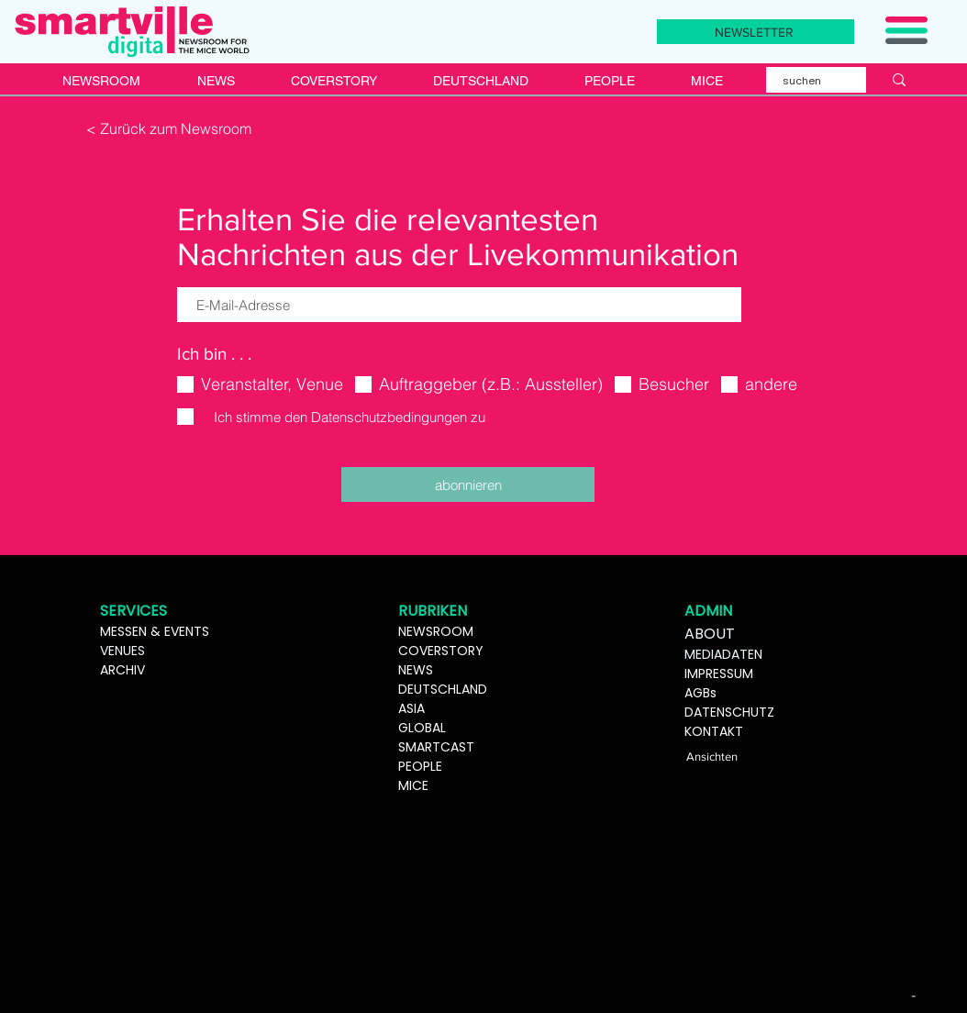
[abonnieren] (468, 484)
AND (474, 689)
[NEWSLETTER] (755, 31)
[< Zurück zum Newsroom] (171, 128)
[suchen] (805, 81)
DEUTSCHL (429, 689)
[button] (906, 30)
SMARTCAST (436, 747)
